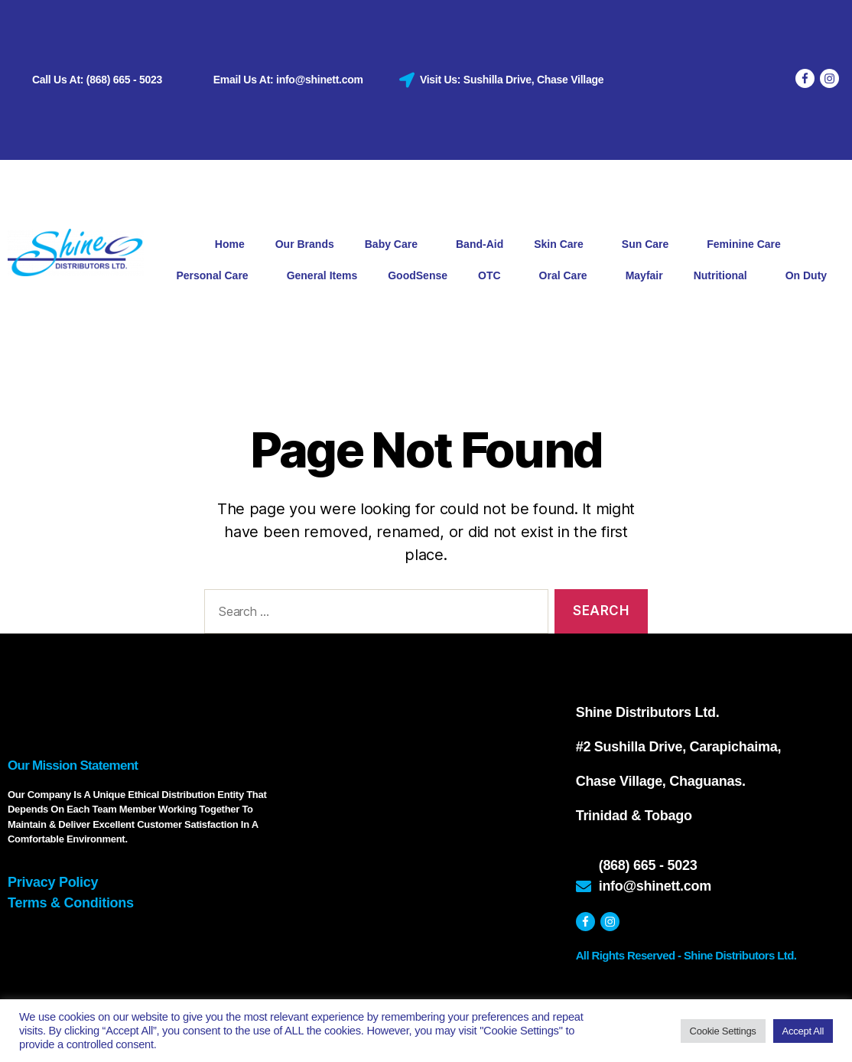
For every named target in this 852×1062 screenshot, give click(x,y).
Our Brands (304, 244)
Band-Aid (479, 244)
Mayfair (644, 275)
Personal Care (215, 276)
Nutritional (724, 276)
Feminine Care (747, 244)
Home (230, 244)
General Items (322, 275)
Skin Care (562, 244)
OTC (493, 276)
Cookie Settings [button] (723, 1031)
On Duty (806, 275)
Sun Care (649, 244)
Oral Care (567, 276)
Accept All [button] (803, 1031)
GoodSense (417, 275)
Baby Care (395, 244)
